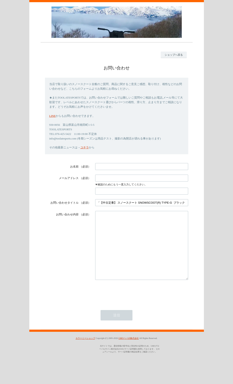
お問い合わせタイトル (64, 202)
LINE (52, 115)
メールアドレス (69, 178)
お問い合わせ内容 (67, 214)
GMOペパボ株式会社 (128, 351)
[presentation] (128, 305)
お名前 (74, 166)
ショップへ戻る (174, 54)
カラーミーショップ (85, 351)
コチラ (84, 147)
